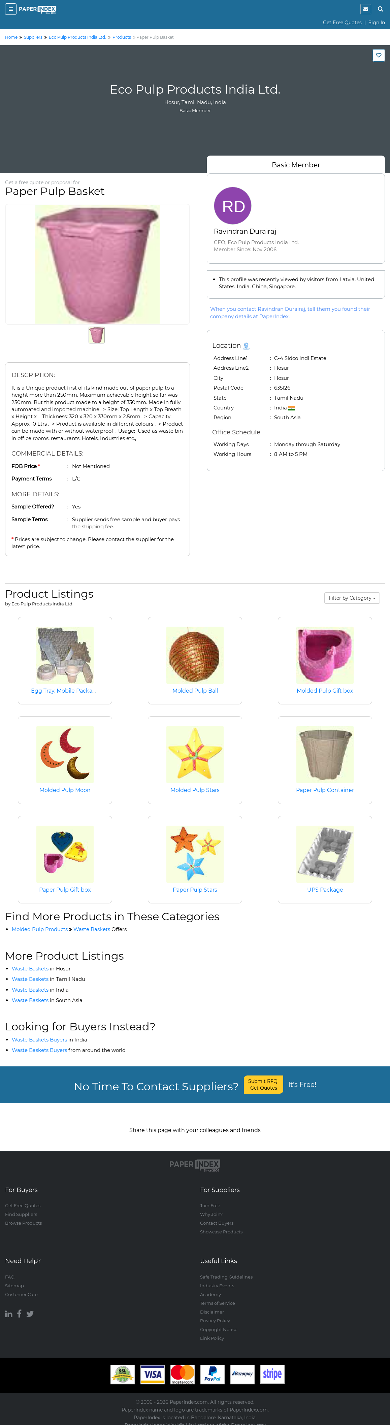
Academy (210, 1287)
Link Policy (212, 1331)
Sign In (376, 23)
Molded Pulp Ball (195, 691)
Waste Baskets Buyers (49, 1039)
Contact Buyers (216, 1216)
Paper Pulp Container (325, 790)
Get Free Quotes (342, 23)
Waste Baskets (100, 929)
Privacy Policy (215, 1314)
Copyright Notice (218, 1322)
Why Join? (211, 1208)
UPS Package (325, 890)
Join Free (210, 1199)
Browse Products (23, 1216)
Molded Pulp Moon (65, 790)
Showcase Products (221, 1225)
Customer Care (21, 1287)
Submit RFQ (263, 1084)
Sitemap (14, 1279)
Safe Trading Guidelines (226, 1270)
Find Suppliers (21, 1208)
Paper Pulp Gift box (65, 890)
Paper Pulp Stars (195, 890)
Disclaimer (212, 1305)
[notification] (365, 9)
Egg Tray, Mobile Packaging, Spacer (78, 691)
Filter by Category (352, 598)
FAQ (9, 1270)
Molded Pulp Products (40, 929)
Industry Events (217, 1279)
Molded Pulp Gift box (325, 691)
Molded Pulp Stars (195, 790)
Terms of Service (217, 1296)
